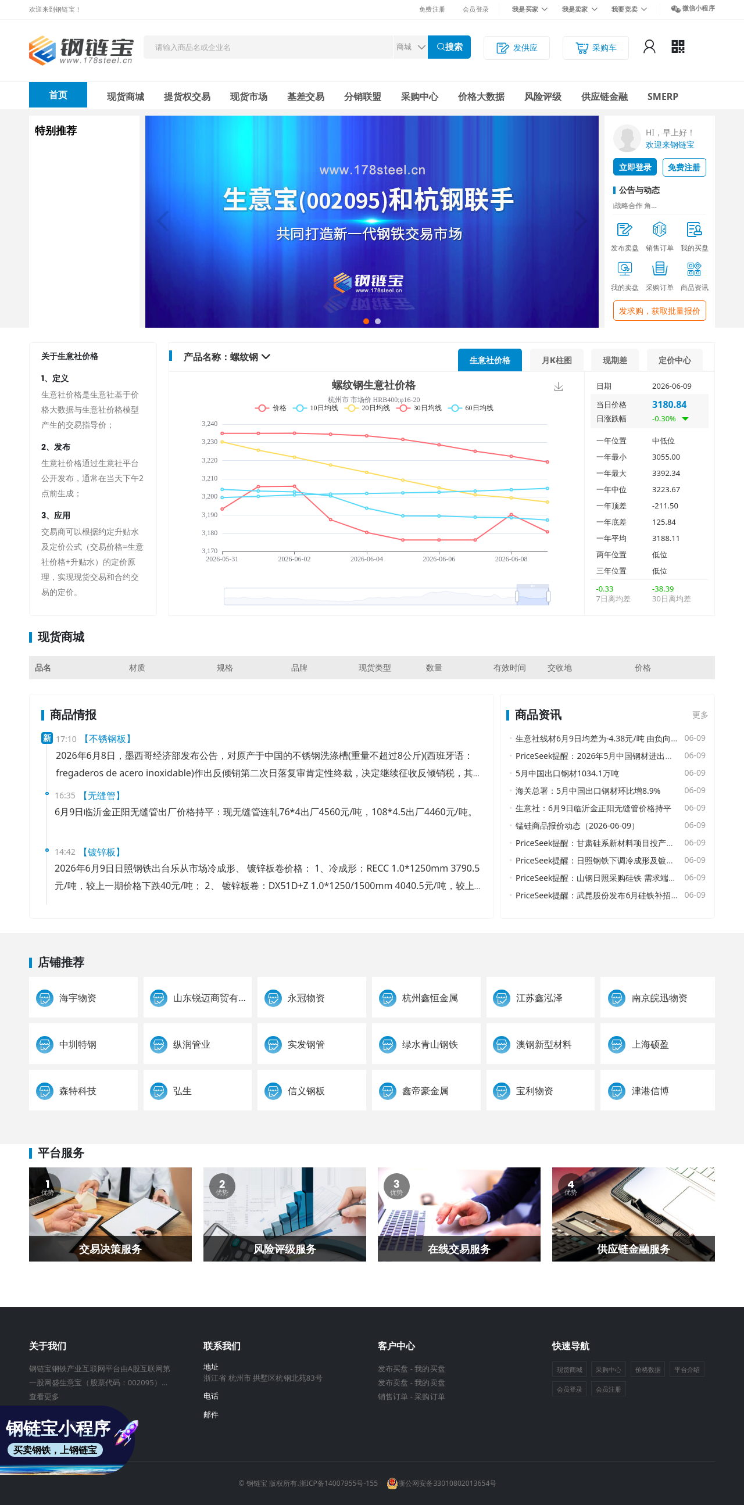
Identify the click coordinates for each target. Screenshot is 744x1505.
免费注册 (432, 9)
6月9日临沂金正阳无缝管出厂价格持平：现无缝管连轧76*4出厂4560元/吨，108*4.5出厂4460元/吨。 (266, 811)
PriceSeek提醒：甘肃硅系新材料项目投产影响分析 (607, 842)
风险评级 (542, 96)
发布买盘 (393, 1368)
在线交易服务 (459, 1249)
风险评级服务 (284, 1249)
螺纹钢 (244, 356)
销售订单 (393, 1396)
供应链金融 (604, 96)
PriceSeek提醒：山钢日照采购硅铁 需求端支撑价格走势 (616, 877)
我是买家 (525, 9)
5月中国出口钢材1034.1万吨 (567, 773)
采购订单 (429, 1396)
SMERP (663, 96)
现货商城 (125, 96)
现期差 (615, 359)
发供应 (517, 48)
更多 (700, 714)
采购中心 (419, 96)
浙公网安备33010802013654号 (441, 1483)
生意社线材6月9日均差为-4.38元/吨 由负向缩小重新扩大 (618, 738)
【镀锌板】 (101, 851)
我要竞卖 (624, 9)
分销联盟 (362, 96)
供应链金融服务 (633, 1249)
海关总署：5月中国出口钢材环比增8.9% (588, 790)
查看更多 (44, 1396)
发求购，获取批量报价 (659, 310)
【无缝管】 (101, 795)
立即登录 (635, 167)
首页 (58, 94)
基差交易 (305, 96)
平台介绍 (687, 1369)
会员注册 (608, 1389)
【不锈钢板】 (107, 738)
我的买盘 (429, 1368)
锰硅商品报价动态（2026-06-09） (577, 825)
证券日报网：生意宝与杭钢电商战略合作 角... (619, 205)
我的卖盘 (429, 1382)
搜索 (454, 47)
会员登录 (476, 9)
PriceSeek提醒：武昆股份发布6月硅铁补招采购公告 (609, 895)
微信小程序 (698, 7)
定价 (675, 359)
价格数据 (648, 1369)
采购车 (596, 48)
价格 (490, 359)
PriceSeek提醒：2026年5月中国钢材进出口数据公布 (611, 755)
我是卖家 (575, 9)
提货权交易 (187, 96)
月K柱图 (557, 359)
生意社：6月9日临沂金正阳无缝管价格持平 (593, 808)
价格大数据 (481, 96)
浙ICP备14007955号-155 (338, 1483)
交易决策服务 (110, 1249)
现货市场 (248, 96)
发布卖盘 (393, 1382)
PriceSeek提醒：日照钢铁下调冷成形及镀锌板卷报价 (611, 860)
